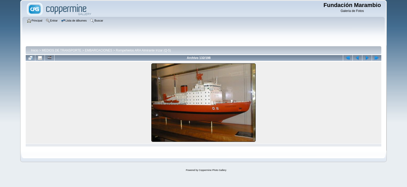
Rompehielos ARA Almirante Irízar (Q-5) (143, 50)
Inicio (34, 50)
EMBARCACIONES (98, 50)
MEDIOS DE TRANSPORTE (61, 50)
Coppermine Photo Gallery (212, 170)
